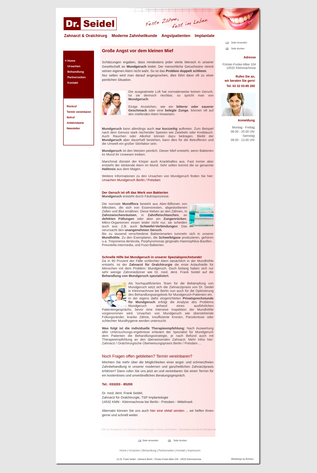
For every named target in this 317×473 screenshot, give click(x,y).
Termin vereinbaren (79, 111)
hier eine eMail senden (167, 410)
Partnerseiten (76, 77)
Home (71, 60)
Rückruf (72, 106)
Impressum (194, 450)
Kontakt (72, 82)
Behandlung (75, 71)
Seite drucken (238, 48)
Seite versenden (239, 42)
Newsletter (73, 128)
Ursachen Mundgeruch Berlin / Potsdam (131, 180)
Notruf (71, 117)
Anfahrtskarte (75, 122)
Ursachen (73, 66)
